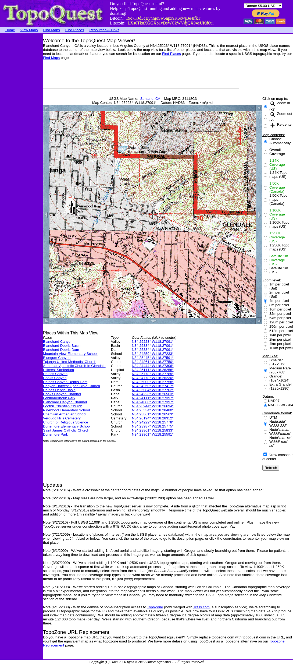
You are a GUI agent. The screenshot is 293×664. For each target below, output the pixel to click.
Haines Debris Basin (59, 390)
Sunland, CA (150, 99)
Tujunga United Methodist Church (69, 362)
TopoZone (155, 607)
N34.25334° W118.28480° (152, 410)
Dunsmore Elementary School (67, 426)
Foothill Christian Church (62, 406)
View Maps (29, 30)
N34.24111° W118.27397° (152, 398)
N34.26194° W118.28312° (152, 418)
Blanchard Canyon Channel (65, 402)
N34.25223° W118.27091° (152, 342)
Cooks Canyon (54, 378)
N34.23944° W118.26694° (152, 406)
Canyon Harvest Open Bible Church (71, 386)
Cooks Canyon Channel (62, 394)
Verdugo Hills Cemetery (62, 418)
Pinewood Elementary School (66, 410)
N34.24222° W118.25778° (152, 422)
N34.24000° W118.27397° (152, 402)
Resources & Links (104, 30)
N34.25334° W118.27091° (152, 346)
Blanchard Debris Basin (61, 346)
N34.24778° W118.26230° (152, 378)
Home (10, 30)
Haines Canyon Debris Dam (65, 382)
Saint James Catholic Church (66, 430)
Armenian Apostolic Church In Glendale (74, 366)
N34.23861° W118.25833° (152, 430)
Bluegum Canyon (56, 358)
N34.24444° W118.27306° (152, 366)
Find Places (74, 30)
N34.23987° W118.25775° (152, 426)
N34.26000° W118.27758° (152, 382)
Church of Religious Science (65, 422)
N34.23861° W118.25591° (152, 434)
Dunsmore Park (55, 434)
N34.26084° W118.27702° (152, 390)
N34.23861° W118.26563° (152, 414)
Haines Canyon (55, 374)
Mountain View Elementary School (70, 354)
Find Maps (51, 30)
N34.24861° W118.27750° (152, 362)
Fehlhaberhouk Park (59, 398)
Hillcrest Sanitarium (58, 370)
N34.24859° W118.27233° (152, 354)
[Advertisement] (21, 114)
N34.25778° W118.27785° (152, 374)
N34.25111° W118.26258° (152, 370)
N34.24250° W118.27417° (152, 386)
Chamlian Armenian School (64, 414)
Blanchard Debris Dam (61, 350)
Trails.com (201, 607)
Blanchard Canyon (58, 342)
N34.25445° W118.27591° (152, 358)
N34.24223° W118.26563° (152, 394)
